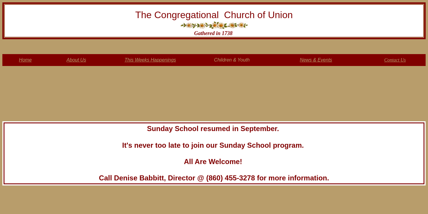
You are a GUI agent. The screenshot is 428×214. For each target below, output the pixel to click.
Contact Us (395, 59)
